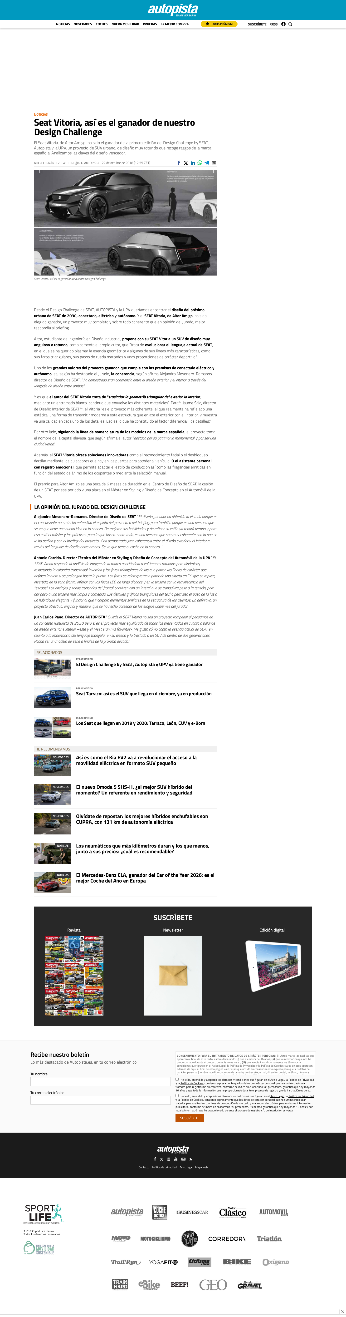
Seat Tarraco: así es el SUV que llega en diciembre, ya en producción (144, 693)
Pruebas (150, 23)
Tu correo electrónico (47, 1093)
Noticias (63, 23)
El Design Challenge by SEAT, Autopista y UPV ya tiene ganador (139, 664)
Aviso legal (186, 1167)
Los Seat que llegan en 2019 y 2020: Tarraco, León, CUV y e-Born (140, 723)
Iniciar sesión (283, 23)
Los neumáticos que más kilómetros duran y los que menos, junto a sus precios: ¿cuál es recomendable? (143, 848)
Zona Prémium (219, 23)
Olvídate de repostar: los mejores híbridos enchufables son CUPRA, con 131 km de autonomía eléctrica (142, 819)
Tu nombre (39, 1074)
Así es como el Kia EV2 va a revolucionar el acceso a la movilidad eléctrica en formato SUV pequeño (136, 760)
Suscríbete (257, 24)
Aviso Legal (219, 1065)
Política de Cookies (272, 1065)
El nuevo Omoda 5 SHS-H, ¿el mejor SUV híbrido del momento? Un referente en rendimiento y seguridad (134, 790)
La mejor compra (175, 23)
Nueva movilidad (125, 23)
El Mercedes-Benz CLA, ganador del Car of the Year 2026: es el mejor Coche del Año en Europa (145, 878)
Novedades (83, 23)
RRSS (274, 24)
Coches (102, 23)
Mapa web (201, 1167)
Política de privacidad (164, 1167)
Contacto (144, 1167)
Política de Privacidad (242, 1065)
